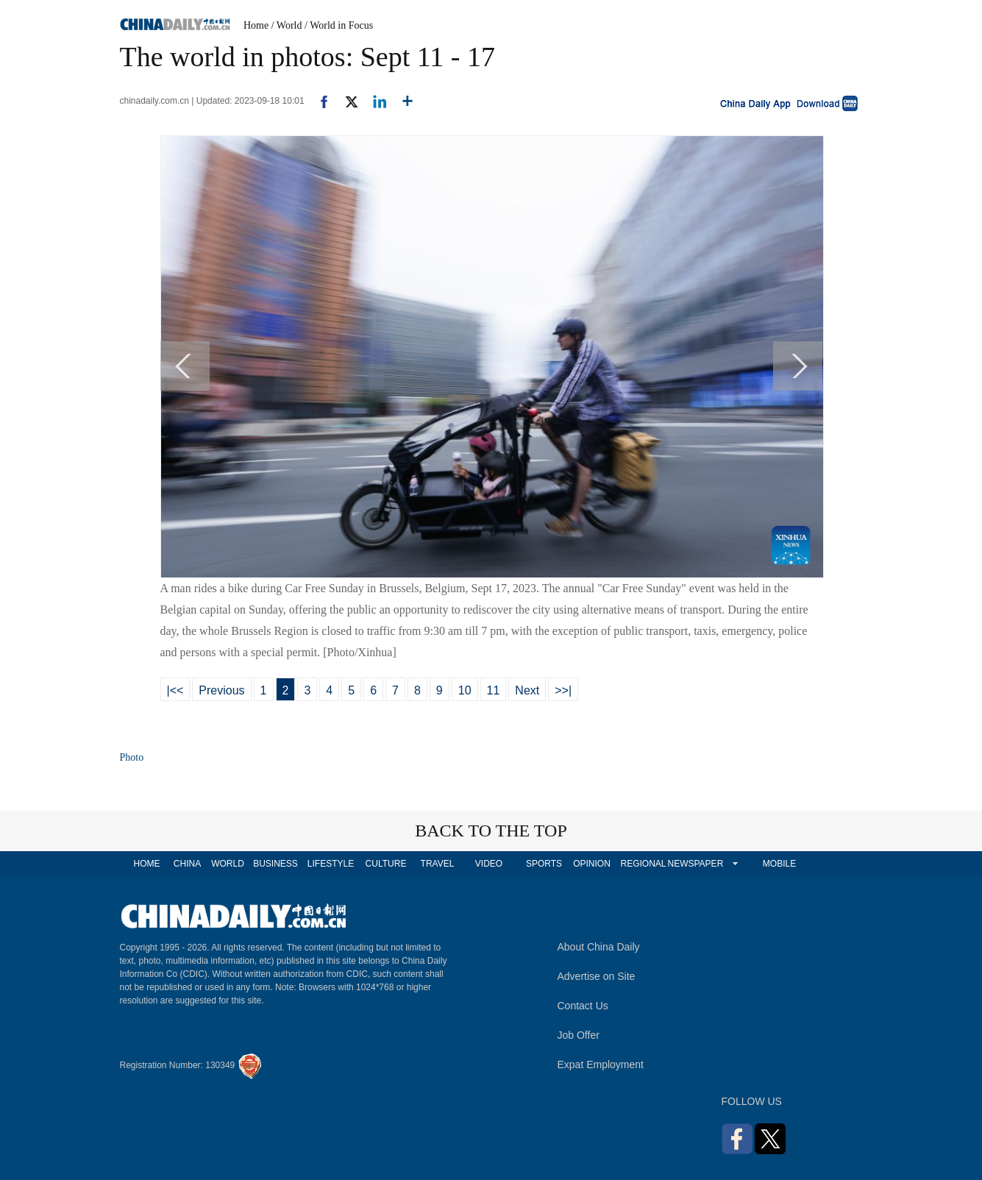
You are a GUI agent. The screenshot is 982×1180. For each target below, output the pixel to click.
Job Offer (578, 1035)
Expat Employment (601, 1064)
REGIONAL (643, 864)
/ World (286, 25)
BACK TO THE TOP (491, 830)
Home (255, 25)
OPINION (592, 864)
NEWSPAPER (695, 864)
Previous (221, 690)
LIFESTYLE (330, 864)
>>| (563, 690)
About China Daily (599, 947)
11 (493, 690)
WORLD (227, 864)
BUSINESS (275, 864)
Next (527, 690)
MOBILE (779, 864)
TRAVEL (438, 864)
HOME (147, 864)
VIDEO (488, 864)
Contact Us (583, 1006)
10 (465, 690)
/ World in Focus (339, 25)
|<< (175, 690)
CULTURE (386, 864)
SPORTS (544, 864)
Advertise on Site (597, 976)
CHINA (187, 864)
